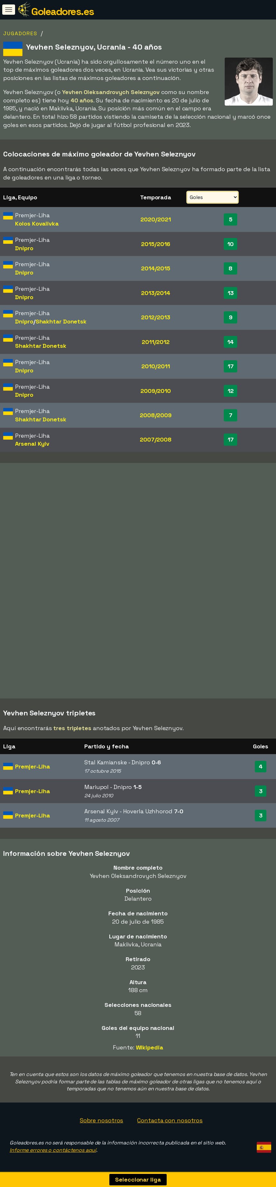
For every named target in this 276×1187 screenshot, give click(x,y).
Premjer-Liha (32, 766)
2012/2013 (155, 317)
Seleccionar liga (138, 1179)
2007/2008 (155, 439)
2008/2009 (155, 415)
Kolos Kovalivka (37, 223)
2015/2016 (155, 244)
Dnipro (24, 248)
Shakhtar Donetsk (61, 321)
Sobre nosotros (101, 1120)
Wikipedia (149, 1047)
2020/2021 (155, 219)
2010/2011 (155, 366)
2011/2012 (156, 342)
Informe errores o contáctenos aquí (53, 1150)
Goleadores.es (62, 11)
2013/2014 (155, 293)
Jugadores (20, 33)
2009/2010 (155, 390)
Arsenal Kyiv (32, 443)
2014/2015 (155, 268)
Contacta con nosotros (170, 1120)
